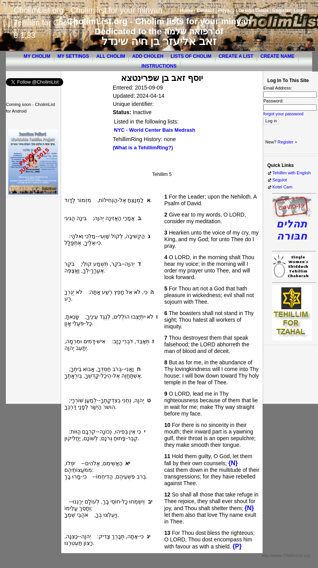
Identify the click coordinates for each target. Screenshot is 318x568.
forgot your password (283, 113)
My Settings (73, 56)
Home (186, 10)
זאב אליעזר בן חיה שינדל (159, 41)
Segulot (279, 179)
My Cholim (36, 56)
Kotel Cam (282, 187)
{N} (233, 463)
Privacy (226, 10)
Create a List (236, 56)
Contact (205, 10)
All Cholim (110, 56)
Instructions (159, 66)
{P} (237, 546)
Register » (287, 142)
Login (299, 10)
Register (281, 10)
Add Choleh (147, 56)
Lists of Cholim (191, 56)
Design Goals (253, 10)
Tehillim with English (291, 172)
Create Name (277, 56)
